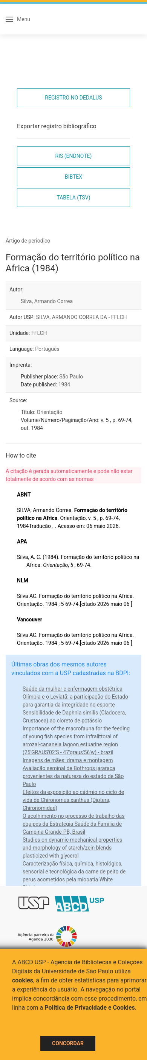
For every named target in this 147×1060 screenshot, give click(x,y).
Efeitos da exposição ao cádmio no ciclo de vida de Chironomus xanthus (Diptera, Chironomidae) (73, 800)
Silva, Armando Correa (47, 301)
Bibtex (73, 177)
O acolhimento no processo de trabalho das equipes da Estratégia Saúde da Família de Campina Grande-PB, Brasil (73, 824)
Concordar (68, 1043)
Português (47, 349)
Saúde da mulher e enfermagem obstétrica (72, 689)
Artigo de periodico (28, 241)
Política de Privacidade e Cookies (89, 1007)
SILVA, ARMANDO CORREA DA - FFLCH (81, 317)
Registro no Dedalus (73, 98)
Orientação (49, 412)
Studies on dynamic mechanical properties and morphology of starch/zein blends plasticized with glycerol (72, 848)
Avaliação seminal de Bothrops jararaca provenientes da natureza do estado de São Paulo (73, 776)
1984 (64, 384)
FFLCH (39, 333)
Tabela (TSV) (73, 198)
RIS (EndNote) (73, 156)
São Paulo (71, 377)
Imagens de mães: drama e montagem (68, 760)
